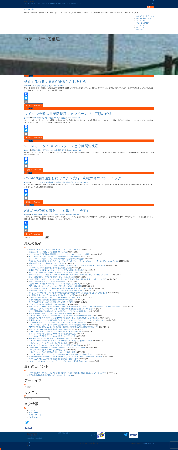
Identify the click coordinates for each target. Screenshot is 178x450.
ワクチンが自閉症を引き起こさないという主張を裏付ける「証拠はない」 (55, 297)
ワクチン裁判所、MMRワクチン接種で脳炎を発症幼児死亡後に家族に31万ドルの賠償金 (60, 288)
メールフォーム (141, 25)
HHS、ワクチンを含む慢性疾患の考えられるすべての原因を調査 (52, 352)
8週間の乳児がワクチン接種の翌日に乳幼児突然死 (47, 263)
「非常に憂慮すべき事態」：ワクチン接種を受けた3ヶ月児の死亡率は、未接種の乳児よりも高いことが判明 (67, 279)
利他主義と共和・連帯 (62, 3)
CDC (33, 150)
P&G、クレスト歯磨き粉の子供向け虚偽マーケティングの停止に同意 (53, 272)
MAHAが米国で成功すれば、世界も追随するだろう (47, 350)
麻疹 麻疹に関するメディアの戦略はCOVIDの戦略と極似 (49, 338)
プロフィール (141, 21)
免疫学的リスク (54, 118)
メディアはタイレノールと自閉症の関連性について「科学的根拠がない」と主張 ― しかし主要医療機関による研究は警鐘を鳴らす (75, 306)
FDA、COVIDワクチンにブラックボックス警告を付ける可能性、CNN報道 (55, 286)
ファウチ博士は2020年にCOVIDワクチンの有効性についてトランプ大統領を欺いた (58, 311)
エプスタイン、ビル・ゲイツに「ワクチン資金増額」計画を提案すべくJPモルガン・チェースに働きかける (67, 265)
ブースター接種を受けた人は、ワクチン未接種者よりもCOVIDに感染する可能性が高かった (61, 354)
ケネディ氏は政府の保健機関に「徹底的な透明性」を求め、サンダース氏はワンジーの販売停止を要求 (65, 356)
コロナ (45, 214)
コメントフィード (35, 415)
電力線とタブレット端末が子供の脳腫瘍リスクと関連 (48, 252)
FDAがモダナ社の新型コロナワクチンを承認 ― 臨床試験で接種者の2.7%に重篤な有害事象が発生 (64, 327)
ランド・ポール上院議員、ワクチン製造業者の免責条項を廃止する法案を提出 (56, 259)
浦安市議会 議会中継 (34, 438)
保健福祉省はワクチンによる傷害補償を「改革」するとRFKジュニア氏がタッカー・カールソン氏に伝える (67, 320)
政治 (63, 182)
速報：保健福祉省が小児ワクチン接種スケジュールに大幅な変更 (52, 277)
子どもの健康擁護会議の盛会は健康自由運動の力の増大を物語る (52, 300)
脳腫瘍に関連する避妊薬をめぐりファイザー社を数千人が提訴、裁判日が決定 (56, 270)
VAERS (38, 150)
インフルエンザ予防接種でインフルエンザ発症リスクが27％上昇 (52, 336)
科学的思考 (46, 86)
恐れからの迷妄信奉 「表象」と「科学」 (57, 210)
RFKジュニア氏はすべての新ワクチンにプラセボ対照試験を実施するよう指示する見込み (60, 341)
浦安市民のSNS (64, 433)
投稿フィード (33, 412)
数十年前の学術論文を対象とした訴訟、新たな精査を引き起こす (52, 302)
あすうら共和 (29, 9)
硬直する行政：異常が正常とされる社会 (55, 81)
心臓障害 (57, 150)
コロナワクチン (42, 118)
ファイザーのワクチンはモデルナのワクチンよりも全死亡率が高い (53, 334)
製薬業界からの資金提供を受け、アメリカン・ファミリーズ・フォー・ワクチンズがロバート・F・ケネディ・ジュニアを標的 (74, 261)
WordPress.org (34, 417)
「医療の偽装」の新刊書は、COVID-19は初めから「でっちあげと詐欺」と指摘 (57, 347)
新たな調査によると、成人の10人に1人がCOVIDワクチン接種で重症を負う (56, 291)
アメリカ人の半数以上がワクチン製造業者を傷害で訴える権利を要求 (53, 359)
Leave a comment (58, 86)
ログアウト (140, 27)
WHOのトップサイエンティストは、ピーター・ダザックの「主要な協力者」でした (58, 361)
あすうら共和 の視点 (143, 18)
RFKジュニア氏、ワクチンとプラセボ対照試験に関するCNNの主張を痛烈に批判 (57, 325)
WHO (34, 118)
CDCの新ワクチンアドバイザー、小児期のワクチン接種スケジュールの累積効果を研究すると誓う (64, 318)
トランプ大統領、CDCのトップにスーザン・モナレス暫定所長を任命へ (54, 345)
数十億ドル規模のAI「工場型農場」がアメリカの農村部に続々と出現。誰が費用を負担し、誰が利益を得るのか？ (69, 275)
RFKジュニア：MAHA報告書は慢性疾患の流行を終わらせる (50, 329)
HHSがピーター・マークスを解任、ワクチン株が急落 (48, 343)
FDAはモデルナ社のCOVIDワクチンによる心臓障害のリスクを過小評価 (54, 256)
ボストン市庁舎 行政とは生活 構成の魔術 (39, 3)
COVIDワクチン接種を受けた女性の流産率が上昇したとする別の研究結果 (55, 331)
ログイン (139, 30)
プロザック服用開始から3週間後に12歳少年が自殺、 (47, 304)
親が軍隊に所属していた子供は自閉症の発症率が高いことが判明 (52, 295)
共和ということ (76, 3)
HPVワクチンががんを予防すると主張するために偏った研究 (50, 268)
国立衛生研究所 (49, 182)
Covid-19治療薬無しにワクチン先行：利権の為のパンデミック (72, 178)
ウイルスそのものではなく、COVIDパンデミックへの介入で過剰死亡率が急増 (57, 322)
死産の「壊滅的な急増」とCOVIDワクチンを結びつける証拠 (50, 313)
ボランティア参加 (142, 23)
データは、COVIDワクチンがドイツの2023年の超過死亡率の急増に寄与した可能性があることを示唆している (68, 293)
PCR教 (34, 214)
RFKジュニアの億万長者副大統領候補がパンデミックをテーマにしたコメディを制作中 (60, 254)
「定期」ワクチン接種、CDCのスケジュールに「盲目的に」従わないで (54, 284)
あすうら (150, 7)
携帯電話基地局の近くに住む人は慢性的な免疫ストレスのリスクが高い (54, 250)
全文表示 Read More (34, 105)
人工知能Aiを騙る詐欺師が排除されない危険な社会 (47, 375)
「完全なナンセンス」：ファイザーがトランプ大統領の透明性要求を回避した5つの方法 (60, 309)
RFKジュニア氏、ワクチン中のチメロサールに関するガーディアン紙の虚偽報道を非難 (60, 316)
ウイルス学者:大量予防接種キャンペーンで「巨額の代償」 (69, 114)
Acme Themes (148, 443)
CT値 (34, 86)
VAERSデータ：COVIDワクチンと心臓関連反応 (61, 146)
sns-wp (27, 86)
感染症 (39, 86)
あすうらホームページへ (145, 16)
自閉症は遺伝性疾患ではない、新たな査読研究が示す (48, 281)
